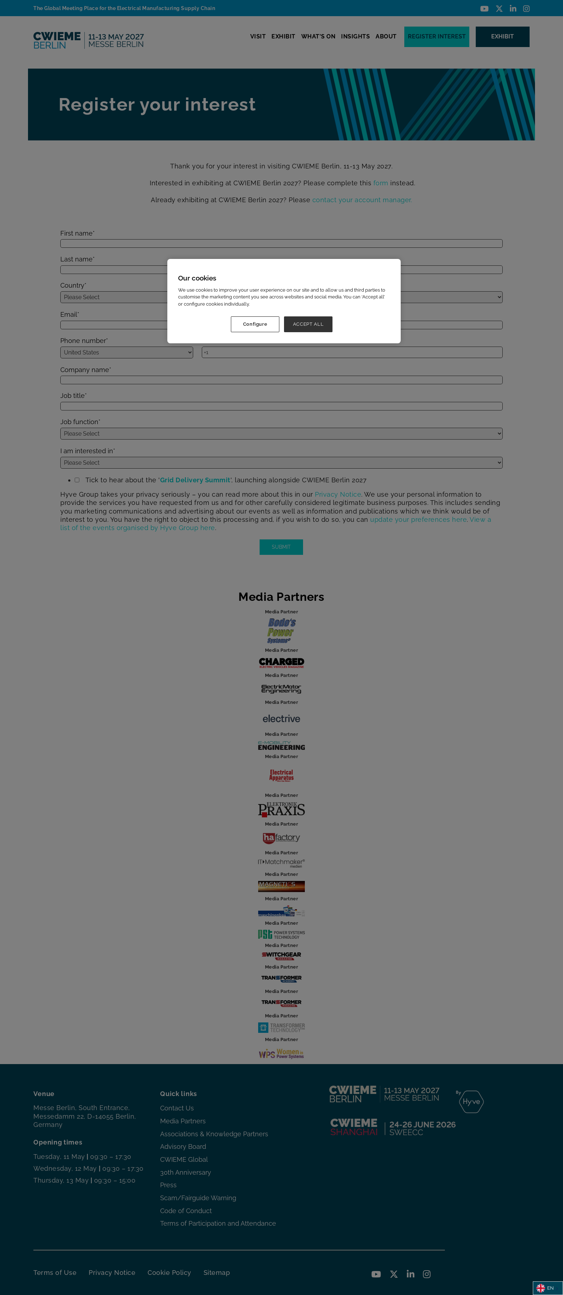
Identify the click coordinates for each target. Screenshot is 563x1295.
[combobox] (548, 1288)
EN (545, 1288)
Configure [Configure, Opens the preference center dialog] (255, 324)
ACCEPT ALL (308, 324)
